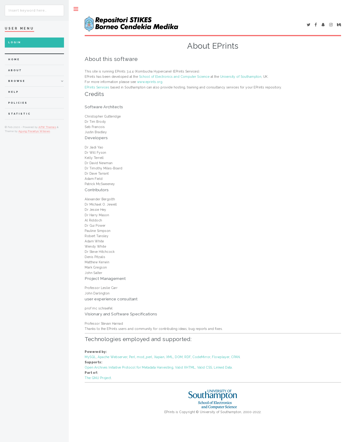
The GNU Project (98, 378)
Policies (18, 102)
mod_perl (144, 357)
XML (169, 357)
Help (13, 91)
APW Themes (47, 127)
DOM (179, 357)
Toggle (76, 9)
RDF (187, 357)
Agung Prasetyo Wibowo (34, 131)
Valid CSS (204, 367)
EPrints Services (97, 87)
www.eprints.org (149, 82)
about (15, 70)
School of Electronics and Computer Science (174, 76)
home (14, 59)
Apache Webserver (112, 357)
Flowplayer (220, 357)
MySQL (90, 357)
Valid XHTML (185, 367)
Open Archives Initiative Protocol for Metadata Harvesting (129, 367)
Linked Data (223, 367)
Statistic (19, 113)
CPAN (235, 357)
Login (14, 42)
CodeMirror (201, 357)
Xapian (159, 357)
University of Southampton (241, 76)
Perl (132, 357)
